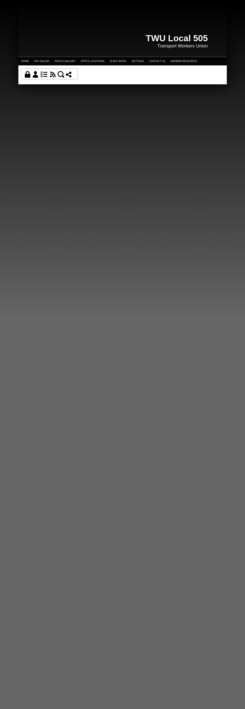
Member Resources (184, 61)
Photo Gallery (65, 61)
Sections (138, 61)
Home (25, 61)
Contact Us (157, 61)
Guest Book (118, 61)
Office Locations (93, 61)
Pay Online (41, 61)
